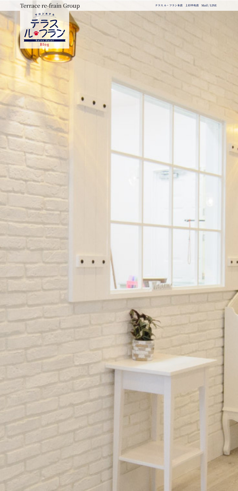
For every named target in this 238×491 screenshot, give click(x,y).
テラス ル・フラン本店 (169, 5)
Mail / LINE (209, 5)
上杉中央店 (192, 5)
